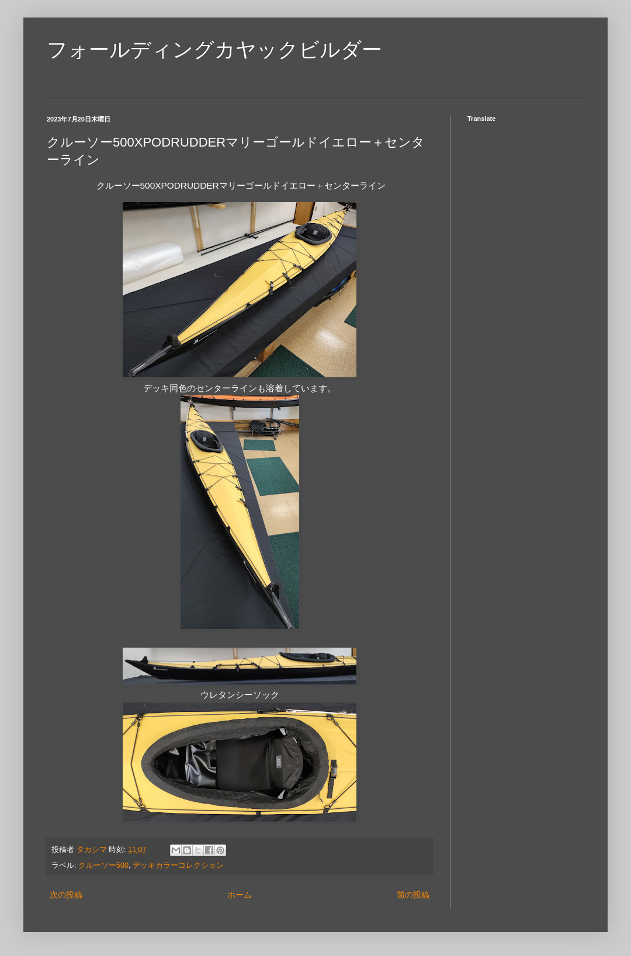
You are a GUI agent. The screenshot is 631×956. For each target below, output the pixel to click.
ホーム (239, 894)
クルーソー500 (103, 865)
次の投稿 (66, 894)
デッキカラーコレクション (178, 865)
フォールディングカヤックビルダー (214, 49)
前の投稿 (413, 894)
